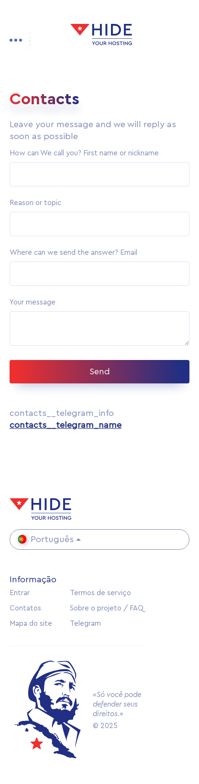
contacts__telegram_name (66, 425)
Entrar (20, 593)
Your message (32, 302)
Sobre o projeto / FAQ (107, 608)
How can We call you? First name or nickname (84, 153)
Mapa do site (31, 623)
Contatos (25, 608)
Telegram (85, 623)
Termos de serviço (100, 593)
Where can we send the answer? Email (73, 252)
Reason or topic (35, 203)
